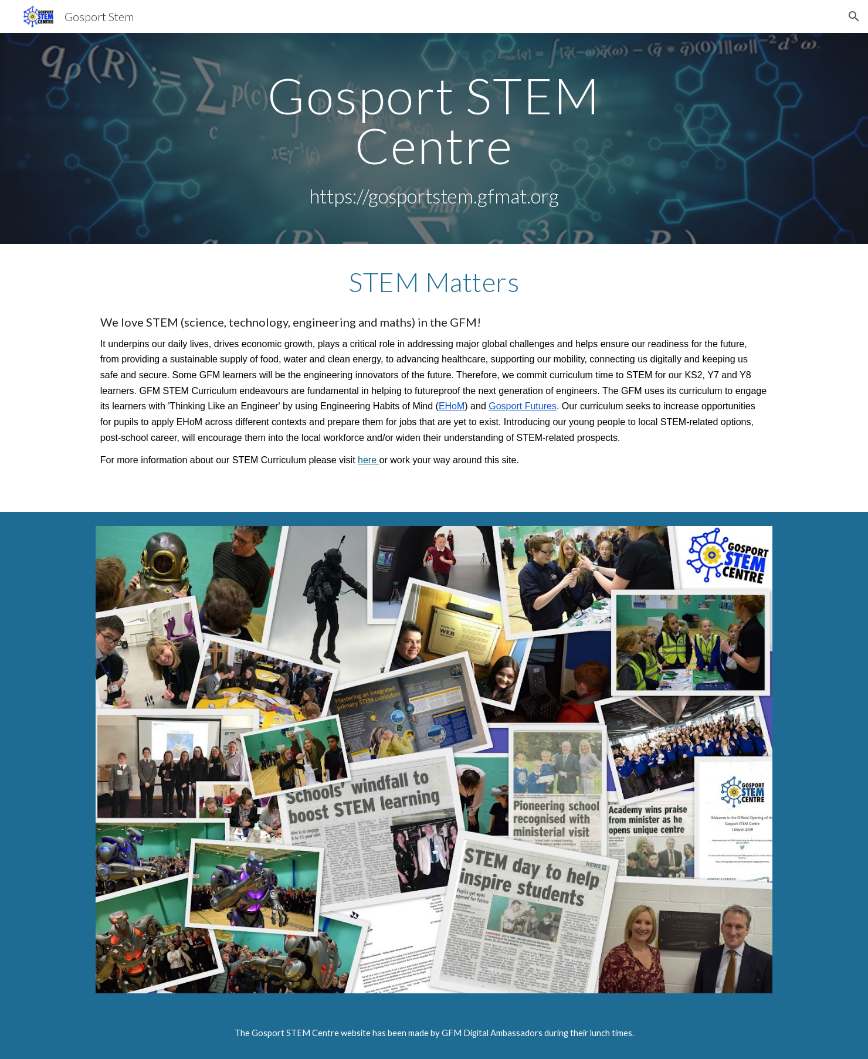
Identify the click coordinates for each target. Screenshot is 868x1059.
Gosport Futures (523, 406)
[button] (854, 16)
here (368, 460)
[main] (434, 138)
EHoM (451, 406)
